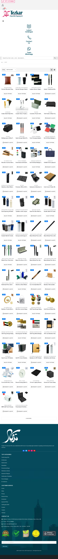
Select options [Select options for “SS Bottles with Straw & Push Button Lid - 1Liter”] (50, 362)
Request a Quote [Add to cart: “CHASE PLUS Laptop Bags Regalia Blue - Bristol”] (51, 167)
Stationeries (4, 462)
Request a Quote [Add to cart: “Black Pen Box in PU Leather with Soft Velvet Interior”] (22, 264)
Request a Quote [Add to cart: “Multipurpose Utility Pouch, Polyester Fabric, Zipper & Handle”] (8, 142)
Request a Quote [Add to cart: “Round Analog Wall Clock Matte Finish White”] (22, 386)
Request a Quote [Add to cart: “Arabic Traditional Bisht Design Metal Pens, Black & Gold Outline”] (51, 93)
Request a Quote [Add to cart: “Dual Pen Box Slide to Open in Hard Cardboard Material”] (37, 215)
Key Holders (54, 283)
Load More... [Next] (29, 418)
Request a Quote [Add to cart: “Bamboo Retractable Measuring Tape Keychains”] (51, 289)
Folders (50, 185)
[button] (8, 1)
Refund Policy (5, 496)
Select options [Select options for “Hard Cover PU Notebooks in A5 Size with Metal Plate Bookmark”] (8, 362)
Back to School (33, 234)
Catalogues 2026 (5, 504)
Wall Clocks (22, 380)
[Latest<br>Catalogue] (29, 26)
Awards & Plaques (6, 473)
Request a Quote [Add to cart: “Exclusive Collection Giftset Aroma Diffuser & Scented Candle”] (37, 191)
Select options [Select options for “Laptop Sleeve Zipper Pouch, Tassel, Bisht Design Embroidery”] (36, 93)
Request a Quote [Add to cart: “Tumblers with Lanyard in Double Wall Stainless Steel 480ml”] (22, 215)
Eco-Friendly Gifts (41, 283)
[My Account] (3, 5)
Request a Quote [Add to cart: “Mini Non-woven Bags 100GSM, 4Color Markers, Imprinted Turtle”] (22, 313)
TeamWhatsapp (29, 53)
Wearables (4, 465)
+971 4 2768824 (10, 521)
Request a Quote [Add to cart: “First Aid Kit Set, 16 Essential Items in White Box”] (8, 386)
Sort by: (3, 69)
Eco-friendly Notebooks (35, 356)
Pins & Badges (5, 479)
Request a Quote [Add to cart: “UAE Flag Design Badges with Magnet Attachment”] (8, 338)
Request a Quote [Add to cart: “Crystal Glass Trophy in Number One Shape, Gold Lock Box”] (22, 118)
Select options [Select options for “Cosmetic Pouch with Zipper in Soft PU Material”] (36, 118)
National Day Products (50, 136)
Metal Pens (50, 87)
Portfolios (23, 405)
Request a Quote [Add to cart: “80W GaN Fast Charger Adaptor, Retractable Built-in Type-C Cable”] (8, 411)
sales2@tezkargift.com (11, 524)
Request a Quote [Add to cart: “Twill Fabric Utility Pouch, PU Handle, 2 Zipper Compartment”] (51, 118)
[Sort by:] (11, 69)
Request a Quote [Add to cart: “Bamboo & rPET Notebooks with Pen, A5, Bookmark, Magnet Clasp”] (37, 362)
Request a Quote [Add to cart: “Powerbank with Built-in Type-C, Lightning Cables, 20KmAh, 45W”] (22, 167)
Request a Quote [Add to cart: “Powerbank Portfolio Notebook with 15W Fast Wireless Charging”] (22, 411)
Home (3, 488)
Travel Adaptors (50, 380)
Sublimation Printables (7, 476)
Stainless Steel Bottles (13, 185)
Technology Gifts (5, 457)
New (4, 74)
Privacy (3, 493)
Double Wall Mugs (20, 87)
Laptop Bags (34, 87)
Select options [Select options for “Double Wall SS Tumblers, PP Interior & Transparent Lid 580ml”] (8, 240)
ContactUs (29, 42)
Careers (3, 510)
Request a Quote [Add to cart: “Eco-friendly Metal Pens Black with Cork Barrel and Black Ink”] (37, 289)
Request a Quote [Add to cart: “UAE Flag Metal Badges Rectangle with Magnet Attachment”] (37, 338)
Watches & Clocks (6, 470)
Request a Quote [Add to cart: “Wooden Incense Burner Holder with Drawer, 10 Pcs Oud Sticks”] (8, 167)
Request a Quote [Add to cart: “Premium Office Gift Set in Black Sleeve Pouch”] (22, 191)
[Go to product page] (8, 79)
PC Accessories (36, 380)
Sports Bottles (5, 185)
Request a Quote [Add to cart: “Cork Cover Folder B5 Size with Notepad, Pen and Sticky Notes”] (51, 191)
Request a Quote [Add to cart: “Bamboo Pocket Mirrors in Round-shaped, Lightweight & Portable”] (8, 313)
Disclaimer (4, 499)
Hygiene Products (8, 380)
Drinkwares (4, 460)
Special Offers (5, 501)
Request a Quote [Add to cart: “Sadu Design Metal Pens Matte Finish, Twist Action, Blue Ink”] (22, 142)
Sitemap (3, 512)
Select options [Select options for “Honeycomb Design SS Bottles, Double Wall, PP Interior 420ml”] (22, 240)
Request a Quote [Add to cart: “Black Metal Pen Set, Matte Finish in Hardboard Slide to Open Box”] (37, 264)
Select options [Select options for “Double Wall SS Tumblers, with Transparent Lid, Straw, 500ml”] (50, 215)
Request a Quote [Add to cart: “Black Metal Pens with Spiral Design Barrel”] (51, 240)
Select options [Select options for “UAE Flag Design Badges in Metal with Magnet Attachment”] (36, 313)
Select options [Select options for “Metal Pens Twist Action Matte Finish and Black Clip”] (8, 264)
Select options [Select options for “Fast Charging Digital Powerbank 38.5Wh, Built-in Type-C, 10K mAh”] (36, 142)
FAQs (3, 491)
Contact (3, 507)
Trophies (25, 112)
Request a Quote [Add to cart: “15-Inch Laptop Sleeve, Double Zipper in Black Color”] (37, 386)
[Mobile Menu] (3, 21)
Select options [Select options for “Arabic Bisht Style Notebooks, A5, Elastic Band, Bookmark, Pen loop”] (8, 118)
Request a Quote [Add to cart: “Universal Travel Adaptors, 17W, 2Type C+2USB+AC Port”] (51, 386)
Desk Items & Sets (33, 258)
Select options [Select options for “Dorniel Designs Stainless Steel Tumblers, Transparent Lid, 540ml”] (22, 93)
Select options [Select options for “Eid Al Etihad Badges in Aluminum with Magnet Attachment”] (50, 142)
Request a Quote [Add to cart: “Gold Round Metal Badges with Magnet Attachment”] (51, 313)
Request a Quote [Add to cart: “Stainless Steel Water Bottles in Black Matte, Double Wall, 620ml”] (8, 191)
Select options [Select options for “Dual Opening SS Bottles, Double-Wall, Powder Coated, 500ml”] (8, 215)
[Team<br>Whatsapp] (29, 49)
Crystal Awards (20, 112)
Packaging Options (36, 209)
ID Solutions (4, 481)
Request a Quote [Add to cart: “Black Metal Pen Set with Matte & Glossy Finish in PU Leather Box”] (51, 264)
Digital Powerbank (36, 136)
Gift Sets (22, 185)
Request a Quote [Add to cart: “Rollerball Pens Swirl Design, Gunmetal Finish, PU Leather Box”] (8, 289)
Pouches (39, 87)
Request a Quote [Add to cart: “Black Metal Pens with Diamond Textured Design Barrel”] (37, 240)
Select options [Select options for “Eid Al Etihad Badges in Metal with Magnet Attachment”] (36, 167)
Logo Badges (50, 307)
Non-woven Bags (26, 307)
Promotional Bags (6, 468)
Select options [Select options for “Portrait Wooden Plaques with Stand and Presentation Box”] (8, 93)
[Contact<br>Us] (29, 37)
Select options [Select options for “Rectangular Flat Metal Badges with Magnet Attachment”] (22, 338)
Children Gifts (19, 307)
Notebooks (7, 112)
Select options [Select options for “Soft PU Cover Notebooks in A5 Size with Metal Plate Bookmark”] (22, 362)
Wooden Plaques (7, 87)
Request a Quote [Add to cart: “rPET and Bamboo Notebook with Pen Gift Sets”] (51, 338)
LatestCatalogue (29, 31)
